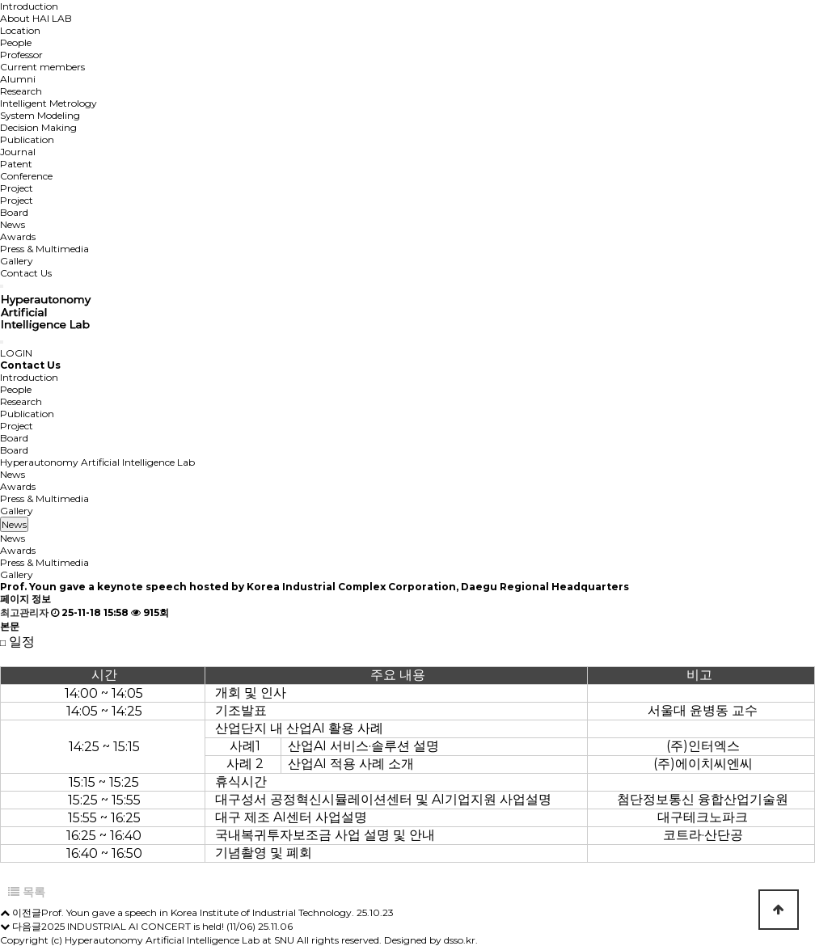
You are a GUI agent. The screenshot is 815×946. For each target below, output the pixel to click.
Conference (26, 176)
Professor (21, 55)
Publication (27, 139)
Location (20, 30)
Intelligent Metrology (48, 103)
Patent (16, 164)
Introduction (29, 6)
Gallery (16, 261)
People (16, 42)
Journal (18, 152)
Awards (18, 236)
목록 (26, 892)
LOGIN (16, 353)
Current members (42, 67)
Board (14, 212)
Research (21, 91)
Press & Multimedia (44, 249)
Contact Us (26, 273)
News (12, 224)
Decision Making (38, 127)
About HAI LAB (36, 18)
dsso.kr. (461, 940)
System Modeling (40, 115)
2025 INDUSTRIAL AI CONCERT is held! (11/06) (148, 926)
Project (16, 188)
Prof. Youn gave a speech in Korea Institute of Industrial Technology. (197, 912)
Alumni (18, 79)
